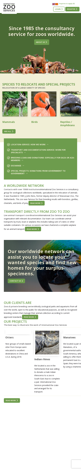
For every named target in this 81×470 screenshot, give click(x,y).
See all (7, 131)
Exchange (16, 165)
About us (40, 42)
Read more (35, 203)
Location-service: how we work (28, 144)
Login (58, 9)
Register (71, 9)
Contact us (15, 281)
